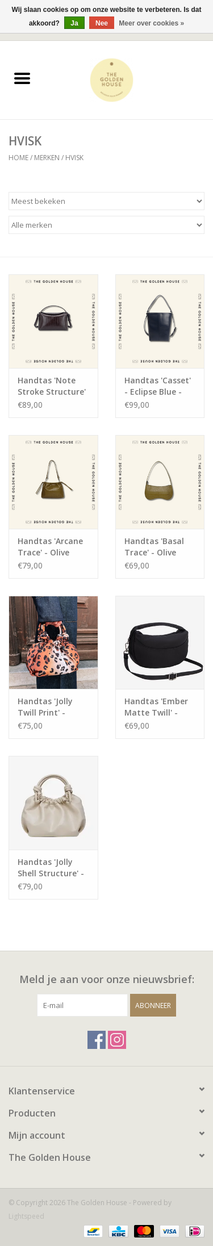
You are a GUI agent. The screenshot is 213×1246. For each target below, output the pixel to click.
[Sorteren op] (106, 201)
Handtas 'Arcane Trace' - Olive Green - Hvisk (50, 547)
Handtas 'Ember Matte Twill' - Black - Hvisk (156, 707)
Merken (47, 157)
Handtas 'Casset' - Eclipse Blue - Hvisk (157, 386)
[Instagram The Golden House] (117, 1040)
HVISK (74, 157)
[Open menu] (22, 77)
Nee (101, 23)
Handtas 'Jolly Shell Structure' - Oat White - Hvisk (52, 867)
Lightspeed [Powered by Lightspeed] (26, 1216)
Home (18, 157)
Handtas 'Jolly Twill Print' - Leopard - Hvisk (48, 707)
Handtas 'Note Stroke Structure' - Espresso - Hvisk (52, 386)
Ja (74, 23)
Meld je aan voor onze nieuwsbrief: (106, 979)
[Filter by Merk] (106, 225)
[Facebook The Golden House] (96, 1040)
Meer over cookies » (151, 23)
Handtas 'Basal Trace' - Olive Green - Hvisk (154, 547)
